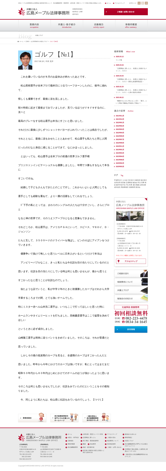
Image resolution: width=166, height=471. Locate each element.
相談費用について (113, 440)
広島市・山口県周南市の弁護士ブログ (37, 41)
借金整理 (93, 444)
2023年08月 (120, 160)
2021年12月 (120, 119)
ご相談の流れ (111, 437)
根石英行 (144, 180)
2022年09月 (120, 143)
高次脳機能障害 (73, 447)
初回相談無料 (111, 444)
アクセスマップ (120, 3)
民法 (139, 182)
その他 (124, 180)
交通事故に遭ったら (89, 437)
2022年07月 (120, 139)
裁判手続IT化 (120, 185)
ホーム (109, 3)
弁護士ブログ (129, 440)
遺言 (134, 185)
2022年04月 (120, 133)
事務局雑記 (128, 437)
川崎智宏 (137, 180)
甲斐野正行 (118, 180)
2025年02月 (120, 163)
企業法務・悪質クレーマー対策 (93, 434)
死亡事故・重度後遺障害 (91, 440)
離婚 (137, 185)
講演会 (138, 187)
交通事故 (129, 182)
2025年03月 (120, 166)
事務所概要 (71, 444)
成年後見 (117, 187)
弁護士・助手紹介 (73, 437)
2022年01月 (120, 122)
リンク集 (119, 60)
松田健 (123, 182)
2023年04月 (120, 156)
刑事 (142, 182)
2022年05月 (120, 136)
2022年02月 (120, 126)
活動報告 (70, 440)
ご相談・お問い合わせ (114, 447)
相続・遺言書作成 (88, 447)
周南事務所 (125, 187)
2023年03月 (120, 153)
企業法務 (143, 185)
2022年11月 (120, 146)
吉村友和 (117, 182)
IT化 (127, 185)
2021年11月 (120, 116)
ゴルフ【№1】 (54, 41)
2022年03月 (120, 129)
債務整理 (132, 187)
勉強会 (135, 182)
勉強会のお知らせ (130, 434)
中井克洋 (130, 180)
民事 (130, 185)
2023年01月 (120, 150)
